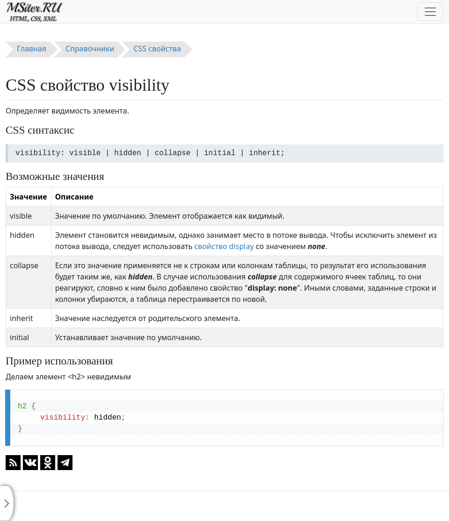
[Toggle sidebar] (7, 503)
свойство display (223, 246)
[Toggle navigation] (430, 11)
